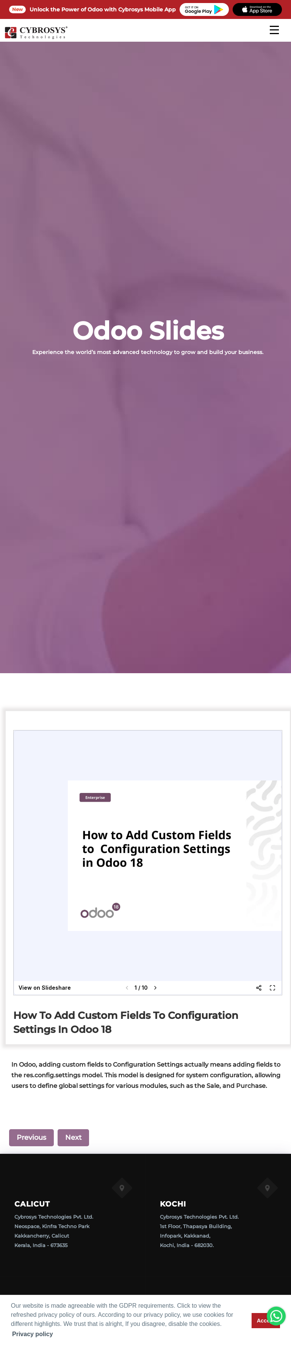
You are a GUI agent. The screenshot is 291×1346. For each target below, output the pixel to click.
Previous (31, 1137)
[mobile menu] (274, 30)
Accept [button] (266, 1321)
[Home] (36, 37)
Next (73, 1137)
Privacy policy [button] (32, 1334)
